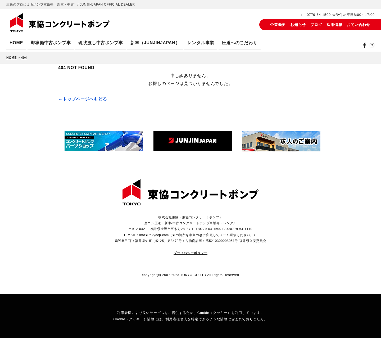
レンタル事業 (200, 42)
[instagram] (372, 45)
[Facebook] (364, 45)
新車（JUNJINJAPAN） (155, 42)
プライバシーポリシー (190, 253)
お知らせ (298, 24)
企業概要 (278, 24)
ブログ (316, 24)
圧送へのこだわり (239, 42)
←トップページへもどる (82, 99)
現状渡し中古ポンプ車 (100, 42)
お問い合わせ (358, 24)
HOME (16, 42)
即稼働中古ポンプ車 (51, 42)
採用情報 (334, 24)
